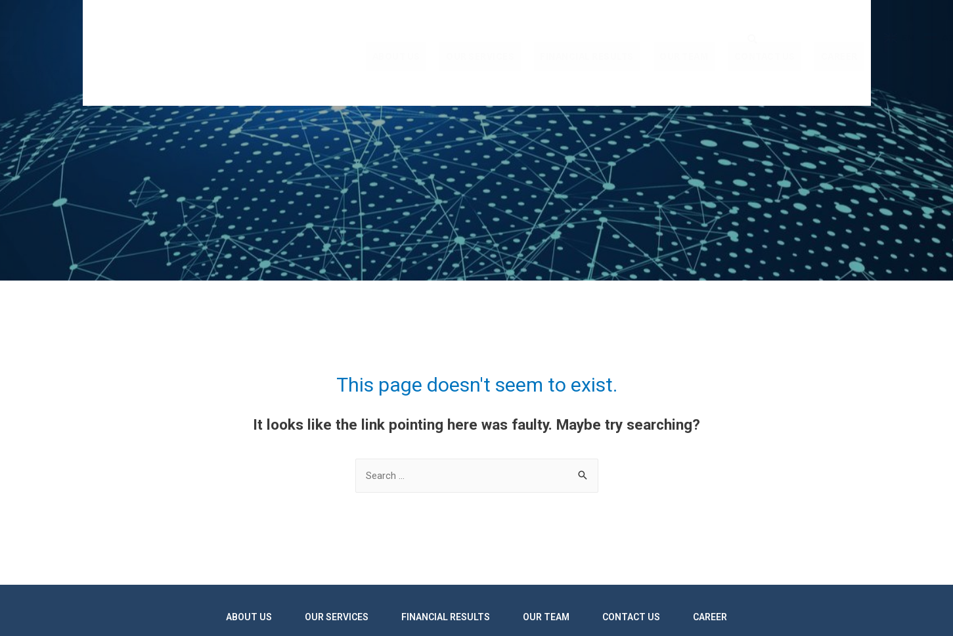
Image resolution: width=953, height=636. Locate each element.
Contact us (772, 80)
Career (842, 80)
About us (423, 80)
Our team (696, 80)
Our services (502, 80)
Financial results (604, 80)
